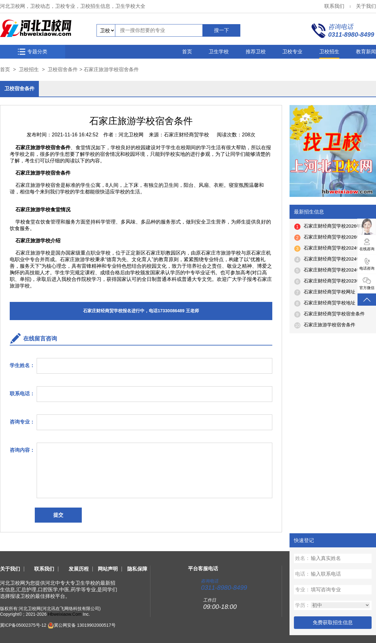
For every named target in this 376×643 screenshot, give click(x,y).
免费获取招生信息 (333, 622)
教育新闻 (366, 51)
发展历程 (79, 569)
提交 (58, 515)
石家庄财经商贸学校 (186, 134)
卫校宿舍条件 (63, 69)
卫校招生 (329, 51)
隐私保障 (137, 569)
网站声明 (108, 569)
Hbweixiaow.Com (64, 614)
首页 (187, 51)
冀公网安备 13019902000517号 (85, 625)
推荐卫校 (256, 51)
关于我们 (366, 6)
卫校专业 (292, 51)
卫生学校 (219, 51)
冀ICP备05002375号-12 (23, 625)
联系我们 (334, 6)
